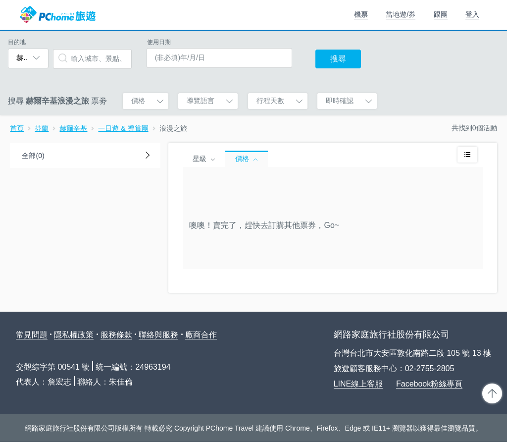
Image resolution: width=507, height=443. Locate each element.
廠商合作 (201, 335)
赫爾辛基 (73, 128)
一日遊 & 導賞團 (123, 128)
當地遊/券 (400, 14)
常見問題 (32, 335)
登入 (472, 14)
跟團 (441, 14)
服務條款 (116, 335)
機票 (361, 14)
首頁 (17, 128)
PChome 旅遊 (58, 15)
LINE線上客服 (358, 384)
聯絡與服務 (158, 335)
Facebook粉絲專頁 (429, 384)
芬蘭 (42, 128)
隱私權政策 (74, 335)
